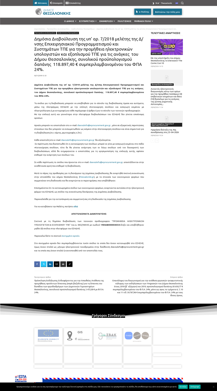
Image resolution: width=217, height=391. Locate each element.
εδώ (75, 206)
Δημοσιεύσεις (39, 29)
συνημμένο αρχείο (70, 236)
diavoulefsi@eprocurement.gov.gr (94, 125)
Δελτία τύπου (156, 53)
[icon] (128, 375)
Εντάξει (183, 387)
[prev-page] (152, 140)
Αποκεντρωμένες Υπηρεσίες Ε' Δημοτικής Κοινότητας (163, 124)
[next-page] (157, 140)
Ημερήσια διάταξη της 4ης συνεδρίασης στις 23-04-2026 (165, 130)
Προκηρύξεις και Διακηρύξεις (58, 29)
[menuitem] (177, 3)
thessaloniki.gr (87, 177)
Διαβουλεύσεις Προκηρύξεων (83, 29)
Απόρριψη (195, 387)
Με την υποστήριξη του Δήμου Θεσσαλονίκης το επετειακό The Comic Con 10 (166, 60)
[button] (182, 3)
